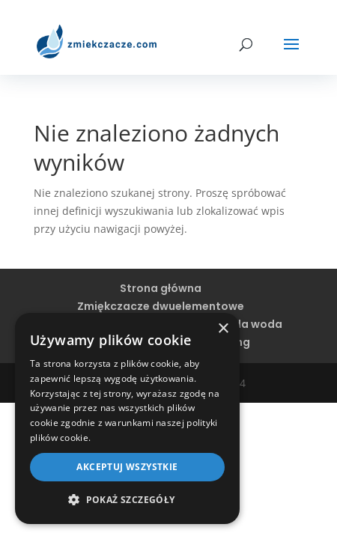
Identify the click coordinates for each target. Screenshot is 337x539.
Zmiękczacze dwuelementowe (160, 306)
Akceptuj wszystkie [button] (126, 466)
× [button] (222, 329)
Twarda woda (244, 324)
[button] (127, 500)
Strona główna (160, 288)
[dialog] (127, 418)
